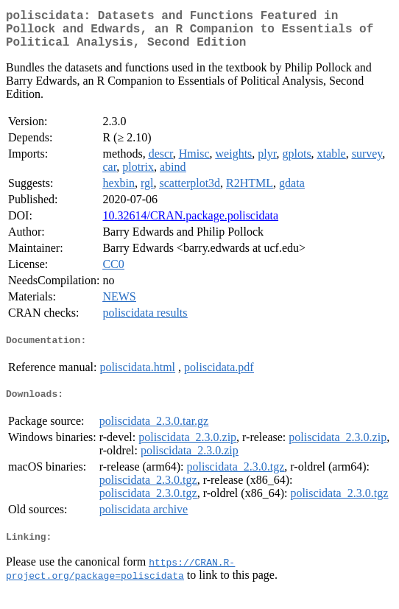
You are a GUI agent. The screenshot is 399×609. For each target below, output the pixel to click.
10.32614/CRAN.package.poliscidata (190, 224)
